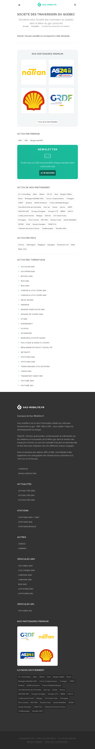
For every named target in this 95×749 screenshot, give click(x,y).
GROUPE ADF (23, 211)
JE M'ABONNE (47, 173)
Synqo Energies (38, 224)
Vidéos (21, 544)
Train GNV (25, 371)
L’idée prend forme (26, 216)
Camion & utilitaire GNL (32, 290)
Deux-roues (25, 300)
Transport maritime (30, 376)
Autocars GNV (25, 589)
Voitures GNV (25, 566)
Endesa (29, 203)
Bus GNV (24, 285)
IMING (63, 211)
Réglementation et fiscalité (35, 347)
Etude (22, 319)
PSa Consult (34, 220)
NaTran (48, 216)
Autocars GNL (25, 594)
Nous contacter (27, 473)
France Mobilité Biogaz (59, 203)
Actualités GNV (26, 491)
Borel (20, 198)
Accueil (26, 26)
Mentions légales (34, 742)
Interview (25, 333)
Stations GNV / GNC (28, 517)
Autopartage (26, 271)
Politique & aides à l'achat (34, 342)
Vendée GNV (61, 228)
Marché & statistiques (31, 338)
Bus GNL (24, 281)
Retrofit (24, 352)
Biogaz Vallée (66, 194)
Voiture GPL (26, 385)
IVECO (70, 211)
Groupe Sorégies (38, 211)
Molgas (39, 216)
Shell (28, 224)
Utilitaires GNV (26, 570)
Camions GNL (25, 580)
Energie (23, 304)
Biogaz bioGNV (36, 140)
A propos (23, 469)
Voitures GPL (25, 611)
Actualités (35, 26)
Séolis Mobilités (70, 220)
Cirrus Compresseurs (55, 198)
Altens (42, 194)
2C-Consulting (24, 194)
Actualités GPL (26, 495)
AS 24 (49, 194)
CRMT (20, 203)
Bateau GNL (25, 276)
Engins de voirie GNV (30, 314)
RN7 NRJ (44, 220)
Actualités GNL (26, 500)
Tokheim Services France (28, 228)
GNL (26, 140)
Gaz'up (47, 207)
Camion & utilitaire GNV (32, 295)
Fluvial (23, 328)
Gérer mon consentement (56, 742)
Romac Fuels (56, 220)
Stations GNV (26, 361)
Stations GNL (26, 357)
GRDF (70, 207)
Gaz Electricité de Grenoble (29, 207)
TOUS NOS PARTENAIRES (47, 122)
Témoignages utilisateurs (34, 366)
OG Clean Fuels (59, 216)
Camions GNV (25, 575)
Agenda (22, 548)
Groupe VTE (53, 211)
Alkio (35, 194)
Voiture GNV (26, 380)
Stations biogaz (27, 527)
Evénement (25, 323)
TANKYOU (52, 224)
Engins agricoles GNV (31, 309)
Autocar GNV (26, 266)
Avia (56, 194)
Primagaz (22, 220)
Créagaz (70, 198)
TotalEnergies (47, 228)
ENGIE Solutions (40, 203)
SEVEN (21, 224)
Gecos (62, 207)
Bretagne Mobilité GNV (34, 198)
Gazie (54, 207)
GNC (20, 140)
